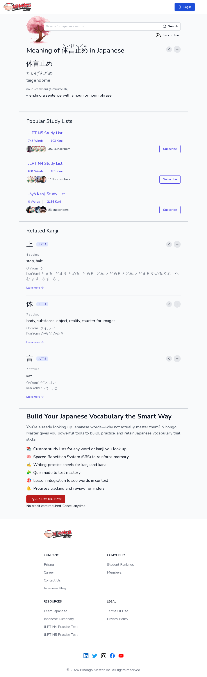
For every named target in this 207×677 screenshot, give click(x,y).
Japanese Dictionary (59, 619)
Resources (53, 601)
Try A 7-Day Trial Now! (46, 499)
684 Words (35, 171)
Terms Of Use (117, 611)
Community (116, 555)
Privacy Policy (117, 619)
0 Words (34, 202)
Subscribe (170, 149)
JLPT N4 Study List (45, 163)
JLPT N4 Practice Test (61, 626)
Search (170, 26)
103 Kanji (57, 141)
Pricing (49, 564)
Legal (111, 601)
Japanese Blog (55, 588)
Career (49, 572)
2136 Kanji (54, 202)
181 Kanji (57, 171)
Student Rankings (120, 564)
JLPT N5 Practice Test (61, 634)
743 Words (35, 141)
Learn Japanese (55, 611)
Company (51, 555)
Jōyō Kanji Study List (46, 194)
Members (114, 572)
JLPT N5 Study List (45, 133)
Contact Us (52, 580)
